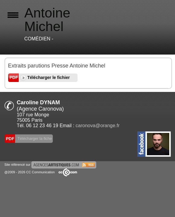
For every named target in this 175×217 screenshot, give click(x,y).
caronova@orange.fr (98, 125)
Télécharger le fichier (45, 77)
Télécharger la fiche (34, 138)
